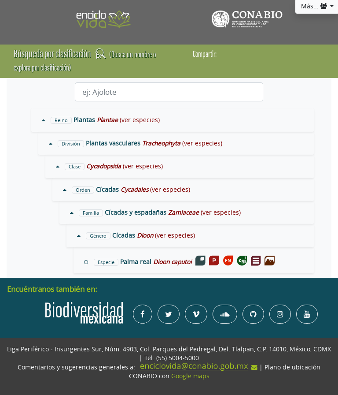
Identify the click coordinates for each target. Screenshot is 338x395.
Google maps (190, 376)
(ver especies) (140, 120)
